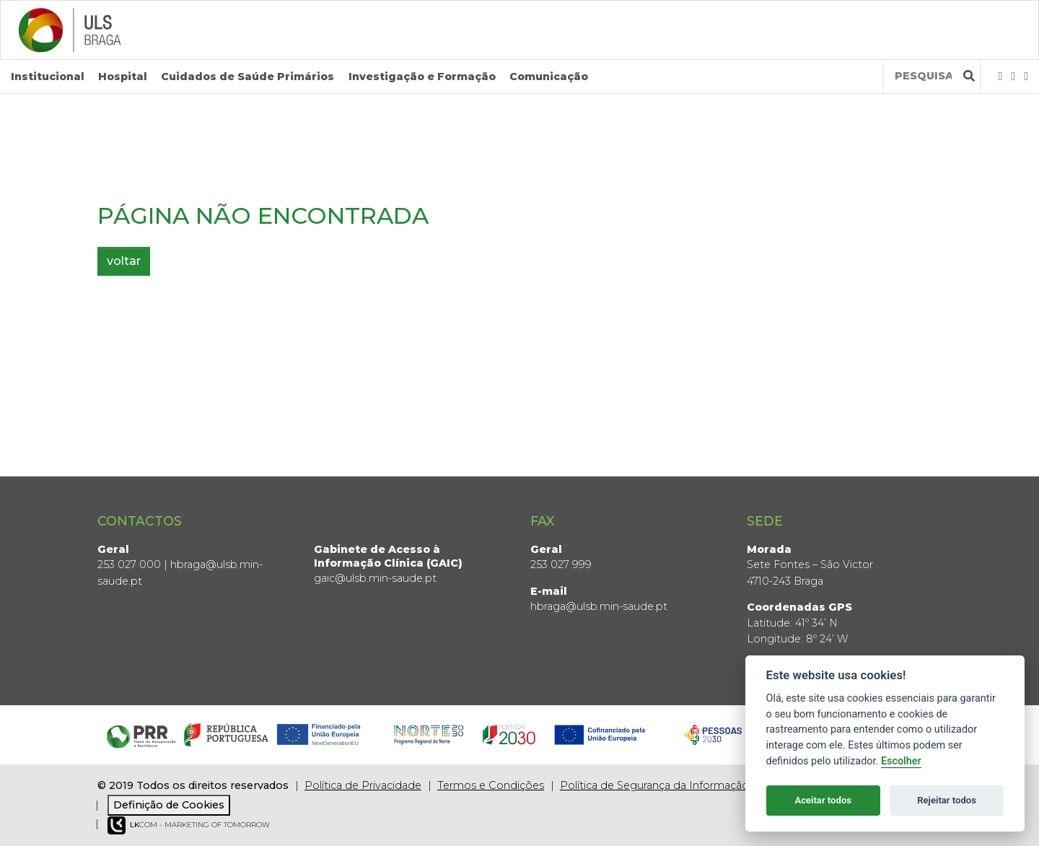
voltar (124, 261)
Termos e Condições (490, 785)
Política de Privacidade (362, 785)
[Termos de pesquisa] (923, 76)
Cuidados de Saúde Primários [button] (247, 76)
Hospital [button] (122, 76)
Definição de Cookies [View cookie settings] (168, 804)
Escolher (901, 761)
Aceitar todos (822, 800)
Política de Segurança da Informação (654, 785)
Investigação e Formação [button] (422, 76)
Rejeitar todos (946, 800)
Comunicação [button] (548, 76)
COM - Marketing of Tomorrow (189, 825)
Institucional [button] (47, 76)
